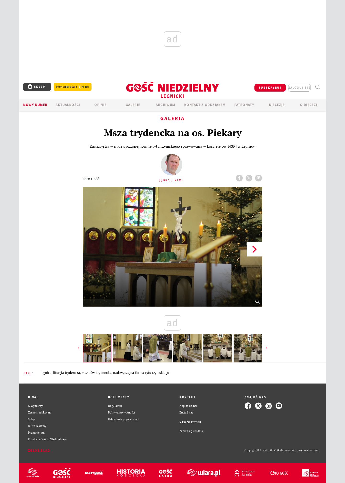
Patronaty (244, 105)
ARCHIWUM (165, 105)
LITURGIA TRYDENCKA (66, 373)
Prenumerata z (72, 87)
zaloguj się (299, 87)
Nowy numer (35, 105)
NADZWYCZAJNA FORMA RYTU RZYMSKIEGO (141, 373)
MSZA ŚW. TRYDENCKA (96, 373)
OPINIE (100, 105)
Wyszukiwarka (317, 87)
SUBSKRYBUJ (270, 87)
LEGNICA (46, 373)
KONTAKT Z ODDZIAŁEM (205, 105)
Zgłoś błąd (39, 450)
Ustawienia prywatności (123, 419)
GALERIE (133, 105)
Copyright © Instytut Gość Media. (264, 450)
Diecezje (277, 105)
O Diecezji (309, 105)
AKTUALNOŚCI (68, 105)
